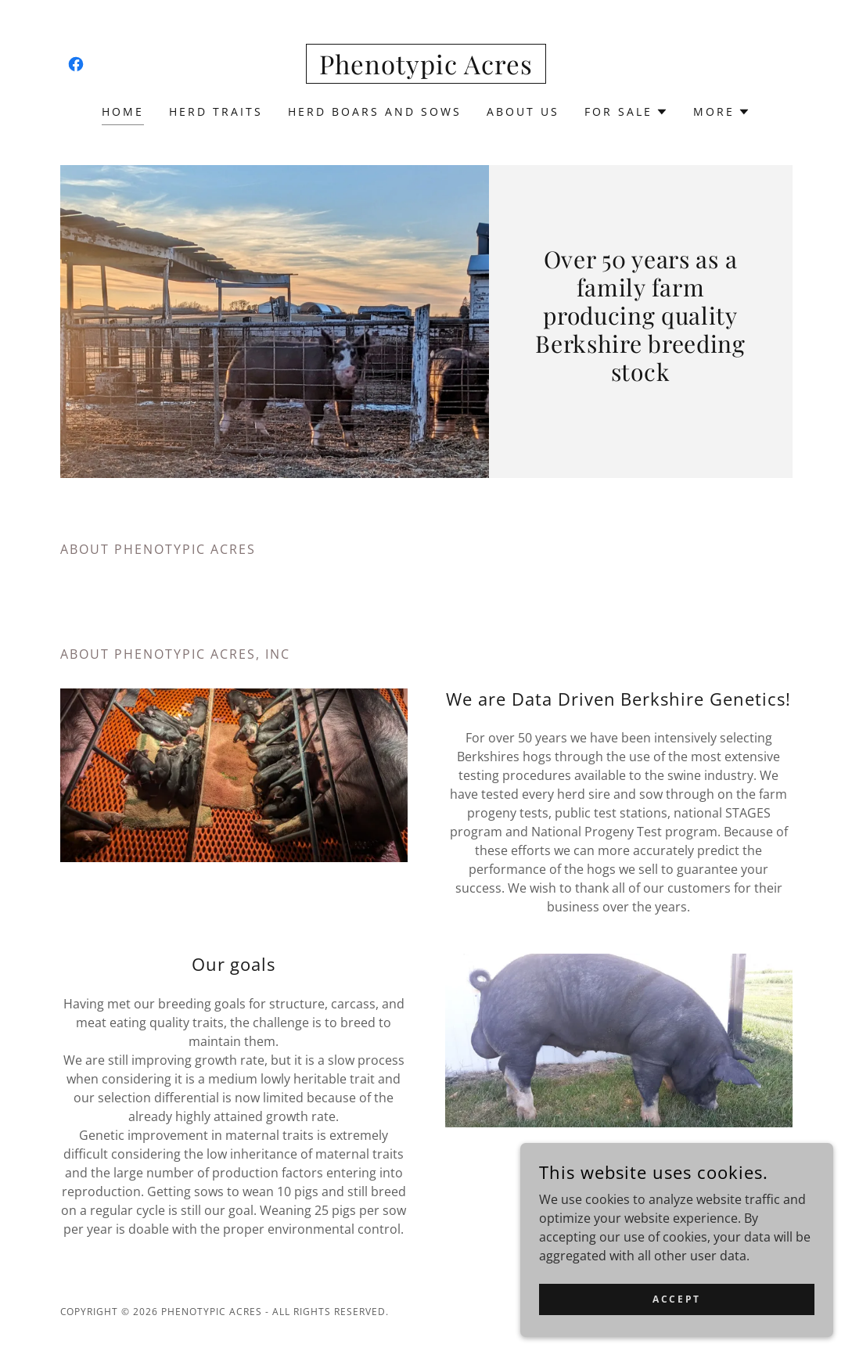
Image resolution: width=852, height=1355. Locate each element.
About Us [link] (523, 111)
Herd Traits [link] (216, 111)
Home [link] (123, 111)
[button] (626, 111)
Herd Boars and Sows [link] (375, 111)
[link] (76, 64)
